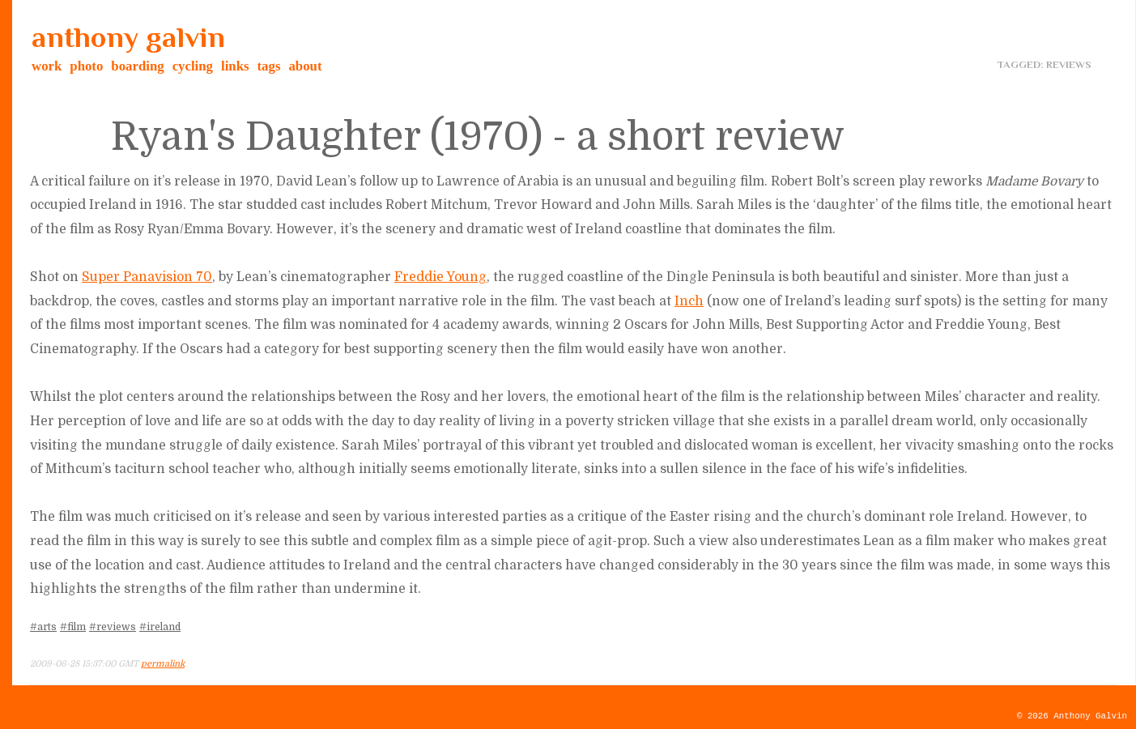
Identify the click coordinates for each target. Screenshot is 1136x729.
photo (86, 66)
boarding (137, 66)
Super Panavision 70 (147, 277)
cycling (192, 66)
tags (269, 66)
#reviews (112, 627)
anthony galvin (128, 37)
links (235, 66)
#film (73, 627)
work (47, 66)
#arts (43, 627)
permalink (163, 664)
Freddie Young (440, 277)
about (304, 66)
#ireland (160, 627)
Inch (689, 301)
